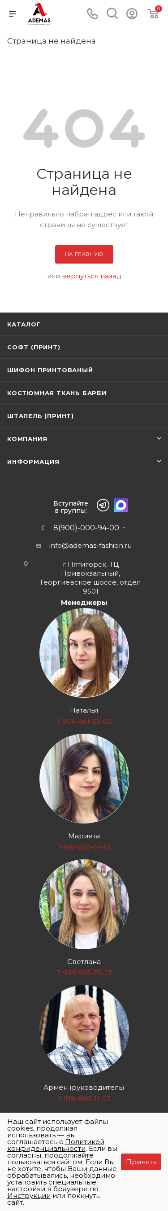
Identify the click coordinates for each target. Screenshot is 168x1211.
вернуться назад (91, 276)
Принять (141, 1162)
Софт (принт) (33, 347)
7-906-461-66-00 (84, 721)
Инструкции (29, 1195)
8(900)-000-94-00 (86, 528)
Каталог (24, 324)
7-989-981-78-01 (84, 973)
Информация (33, 461)
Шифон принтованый (50, 370)
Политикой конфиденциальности (55, 1145)
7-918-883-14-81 (84, 847)
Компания (27, 438)
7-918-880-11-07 (84, 1098)
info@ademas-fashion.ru (90, 545)
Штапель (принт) (40, 415)
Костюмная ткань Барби (57, 392)
